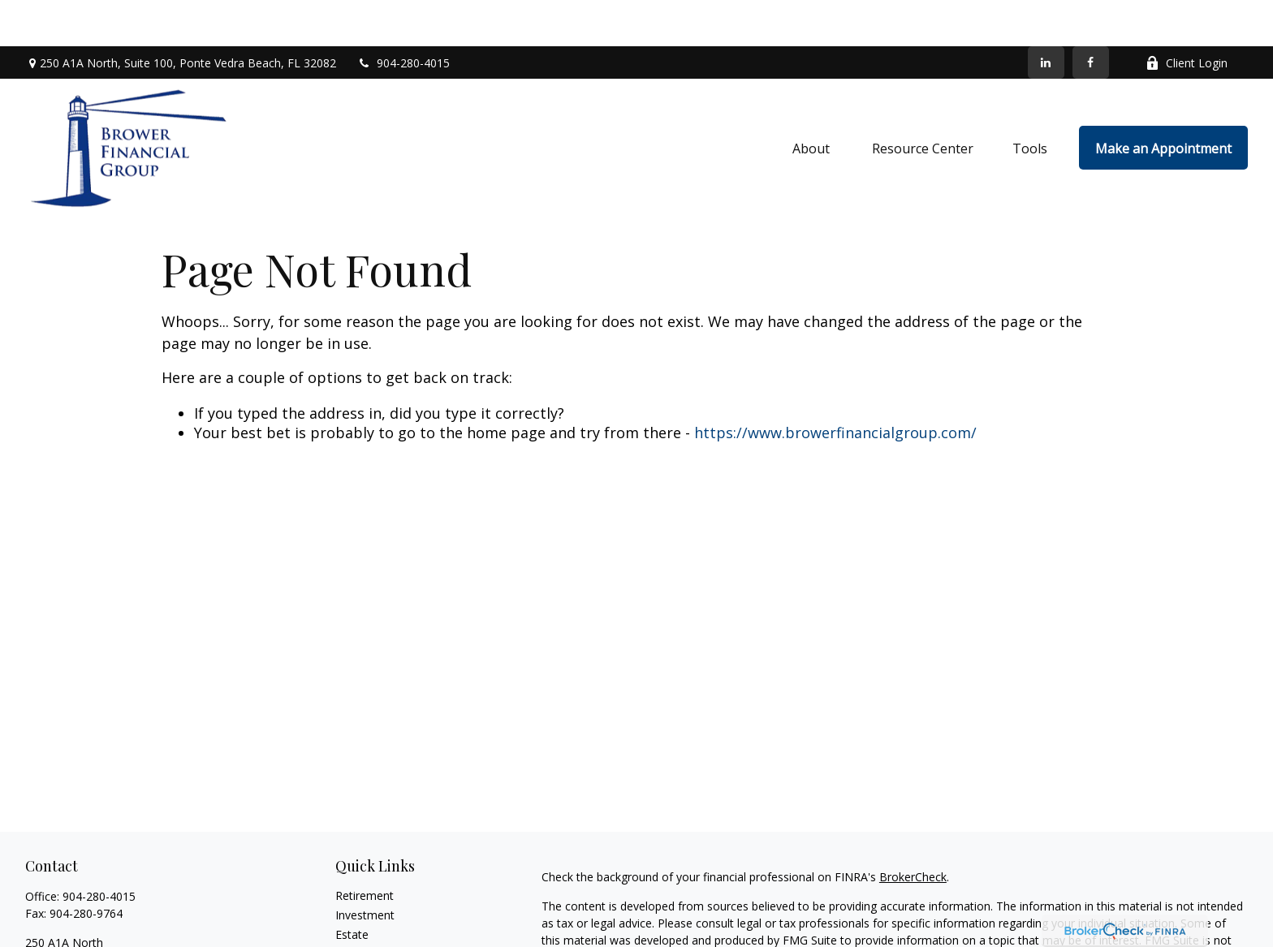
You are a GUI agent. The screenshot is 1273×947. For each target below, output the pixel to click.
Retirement (364, 849)
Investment (365, 868)
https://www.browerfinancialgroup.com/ (835, 386)
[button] (812, 101)
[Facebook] (1090, 16)
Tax (345, 927)
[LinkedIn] (1046, 16)
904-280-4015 (403, 16)
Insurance (360, 907)
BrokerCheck (913, 830)
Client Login (1187, 16)
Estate (352, 888)
